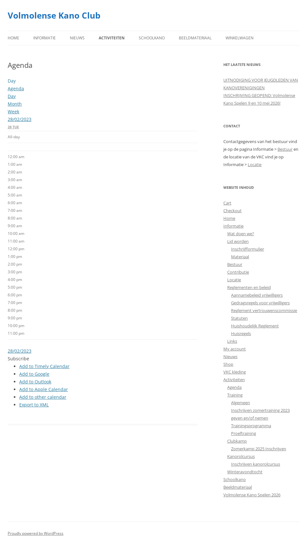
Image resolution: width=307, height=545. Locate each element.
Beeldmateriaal (195, 38)
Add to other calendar (42, 397)
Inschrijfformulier (247, 249)
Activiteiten (112, 38)
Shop (228, 364)
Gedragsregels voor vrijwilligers (260, 303)
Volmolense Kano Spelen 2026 (251, 495)
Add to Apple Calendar (43, 389)
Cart (227, 203)
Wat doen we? (240, 233)
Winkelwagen (239, 38)
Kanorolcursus (241, 456)
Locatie (254, 164)
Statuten (239, 318)
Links (232, 341)
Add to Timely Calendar (44, 366)
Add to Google (34, 374)
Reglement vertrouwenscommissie (264, 310)
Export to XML (34, 405)
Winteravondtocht (244, 472)
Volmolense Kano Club (54, 15)
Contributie (238, 272)
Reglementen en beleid (249, 287)
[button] (18, 359)
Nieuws (77, 38)
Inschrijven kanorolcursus (255, 464)
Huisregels (241, 333)
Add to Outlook (35, 382)
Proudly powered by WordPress (35, 533)
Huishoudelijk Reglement (255, 326)
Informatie (44, 38)
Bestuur (285, 149)
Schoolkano (152, 38)
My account (234, 349)
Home (13, 38)
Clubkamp (237, 441)
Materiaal (240, 257)
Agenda (234, 387)
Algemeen (240, 402)
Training (235, 395)
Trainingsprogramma (251, 426)
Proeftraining (243, 433)
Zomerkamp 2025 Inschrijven (258, 449)
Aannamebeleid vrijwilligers (257, 295)
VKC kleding (234, 372)
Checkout (232, 210)
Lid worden (238, 241)
